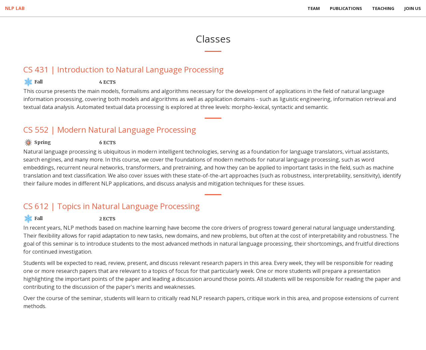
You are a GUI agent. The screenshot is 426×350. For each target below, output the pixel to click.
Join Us (412, 8)
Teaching (383, 8)
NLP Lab (15, 8)
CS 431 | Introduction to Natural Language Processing (123, 69)
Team (314, 8)
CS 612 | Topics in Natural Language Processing (111, 205)
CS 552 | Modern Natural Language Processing (109, 129)
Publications (346, 8)
